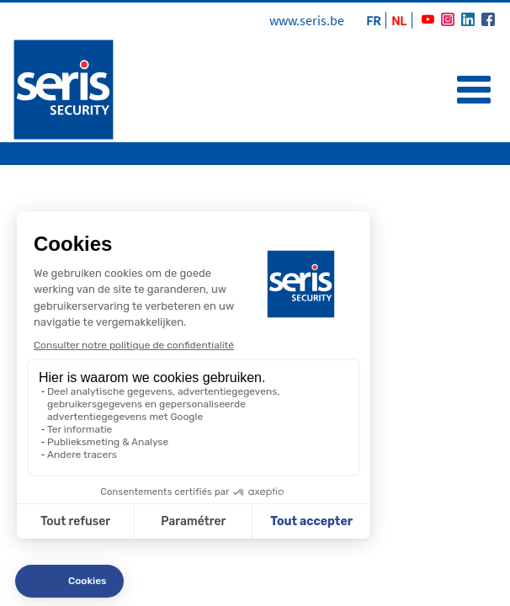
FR (373, 20)
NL (398, 20)
